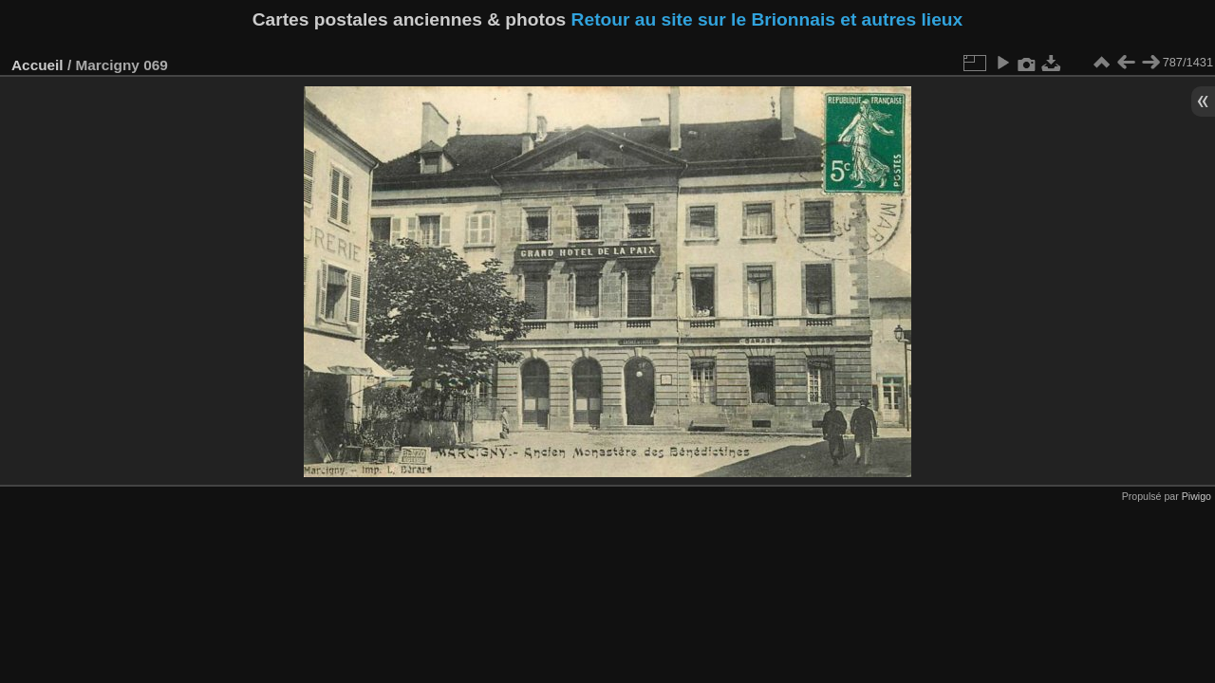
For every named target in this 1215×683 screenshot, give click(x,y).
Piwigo (1196, 496)
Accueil (37, 65)
